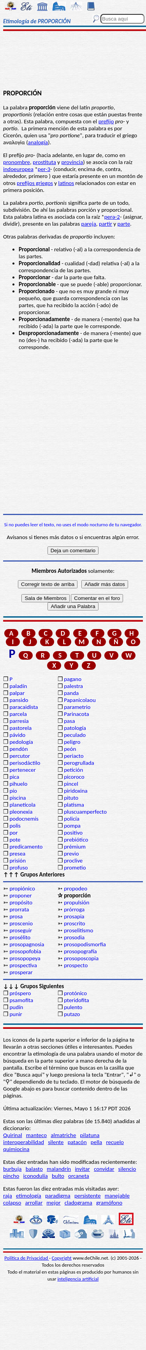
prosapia (74, 916)
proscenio (21, 923)
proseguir (20, 930)
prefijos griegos (35, 183)
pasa (69, 720)
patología (75, 727)
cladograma (78, 1202)
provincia (72, 162)
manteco (36, 1135)
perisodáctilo (24, 762)
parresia (18, 720)
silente (55, 1142)
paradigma (57, 1195)
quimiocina (16, 1149)
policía (71, 818)
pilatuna (90, 1135)
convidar (104, 1168)
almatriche (63, 1135)
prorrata (19, 909)
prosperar (20, 972)
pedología (21, 741)
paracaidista (23, 707)
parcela (18, 713)
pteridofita (76, 1000)
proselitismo (78, 930)
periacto (73, 755)
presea (17, 853)
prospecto (76, 965)
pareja (88, 223)
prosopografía (80, 951)
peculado (75, 734)
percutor (19, 755)
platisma (74, 804)
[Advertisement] (73, 60)
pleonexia (20, 811)
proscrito (74, 923)
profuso (18, 867)
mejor (53, 1202)
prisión (17, 860)
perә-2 (112, 216)
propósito (20, 902)
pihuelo (18, 783)
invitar (82, 1168)
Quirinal (12, 1135)
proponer (20, 895)
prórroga (74, 909)
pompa (72, 825)
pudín (16, 1007)
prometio (75, 867)
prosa (16, 916)
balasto (34, 1168)
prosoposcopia (81, 958)
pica (14, 776)
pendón (18, 748)
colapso (12, 1202)
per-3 (44, 169)
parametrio (77, 707)
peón (70, 748)
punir (15, 1014)
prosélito (19, 937)
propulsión (76, 902)
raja (7, 1195)
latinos (66, 183)
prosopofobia (25, 951)
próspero (20, 993)
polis (15, 825)
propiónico (22, 888)
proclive (73, 860)
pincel (71, 783)
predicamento (25, 846)
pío (13, 790)
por (13, 832)
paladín (18, 686)
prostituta (44, 162)
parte (123, 223)
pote (14, 839)
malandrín (59, 1168)
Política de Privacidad (26, 1258)
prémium (75, 846)
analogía (38, 142)
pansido (18, 700)
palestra (73, 686)
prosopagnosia (26, 944)
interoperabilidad (23, 1142)
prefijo (106, 121)
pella (96, 1142)
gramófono (109, 1202)
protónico (75, 993)
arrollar (34, 1202)
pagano (72, 679)
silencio (127, 1168)
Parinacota (76, 713)
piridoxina (76, 790)
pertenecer (22, 769)
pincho (11, 1175)
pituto (71, 797)
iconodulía (35, 1175)
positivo (73, 832)
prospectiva (23, 965)
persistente (87, 1195)
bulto (58, 1175)
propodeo (75, 888)
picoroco (74, 776)
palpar (17, 693)
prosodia (74, 937)
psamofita (21, 1000)
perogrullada (79, 762)
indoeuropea (18, 169)
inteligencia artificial (78, 1279)
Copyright (62, 1258)
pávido (17, 734)
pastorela (20, 727)
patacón (77, 1142)
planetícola (22, 804)
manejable (117, 1195)
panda (71, 693)
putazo (72, 1014)
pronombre (16, 162)
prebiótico (76, 839)
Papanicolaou (80, 700)
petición (73, 769)
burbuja (12, 1168)
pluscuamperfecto (85, 811)
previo (71, 853)
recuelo (115, 1142)
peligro (72, 741)
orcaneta (78, 1175)
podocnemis (24, 818)
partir (105, 223)
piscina (17, 797)
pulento (73, 1007)
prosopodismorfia (85, 944)
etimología (28, 1195)
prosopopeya (24, 958)
